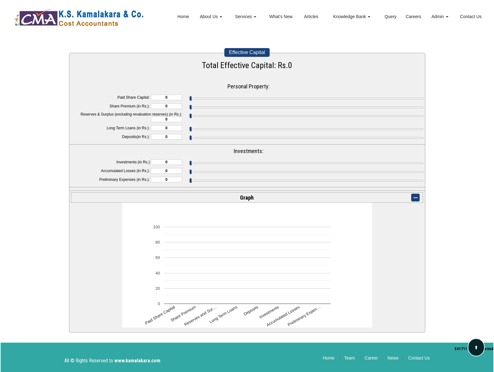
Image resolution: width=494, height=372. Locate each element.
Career (371, 357)
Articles (311, 16)
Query (391, 16)
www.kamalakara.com (137, 361)
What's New (280, 16)
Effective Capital (247, 52)
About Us (211, 16)
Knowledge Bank (351, 16)
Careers (413, 16)
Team (349, 357)
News (392, 357)
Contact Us (471, 16)
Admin (440, 16)
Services (245, 16)
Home (183, 16)
